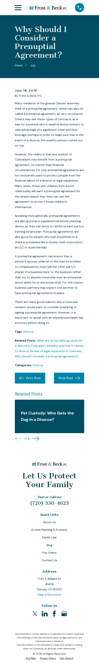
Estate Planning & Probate (49, 530)
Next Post (69, 378)
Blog (49, 545)
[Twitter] (35, 614)
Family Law (49, 537)
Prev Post (30, 378)
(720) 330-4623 (49, 503)
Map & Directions (49, 595)
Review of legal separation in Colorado (56, 351)
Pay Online (49, 553)
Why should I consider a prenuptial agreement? (47, 356)
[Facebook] (54, 614)
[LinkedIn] (45, 614)
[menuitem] (31, 658)
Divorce (28, 332)
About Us (49, 522)
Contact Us (49, 560)
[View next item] (35, 438)
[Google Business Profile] (64, 614)
